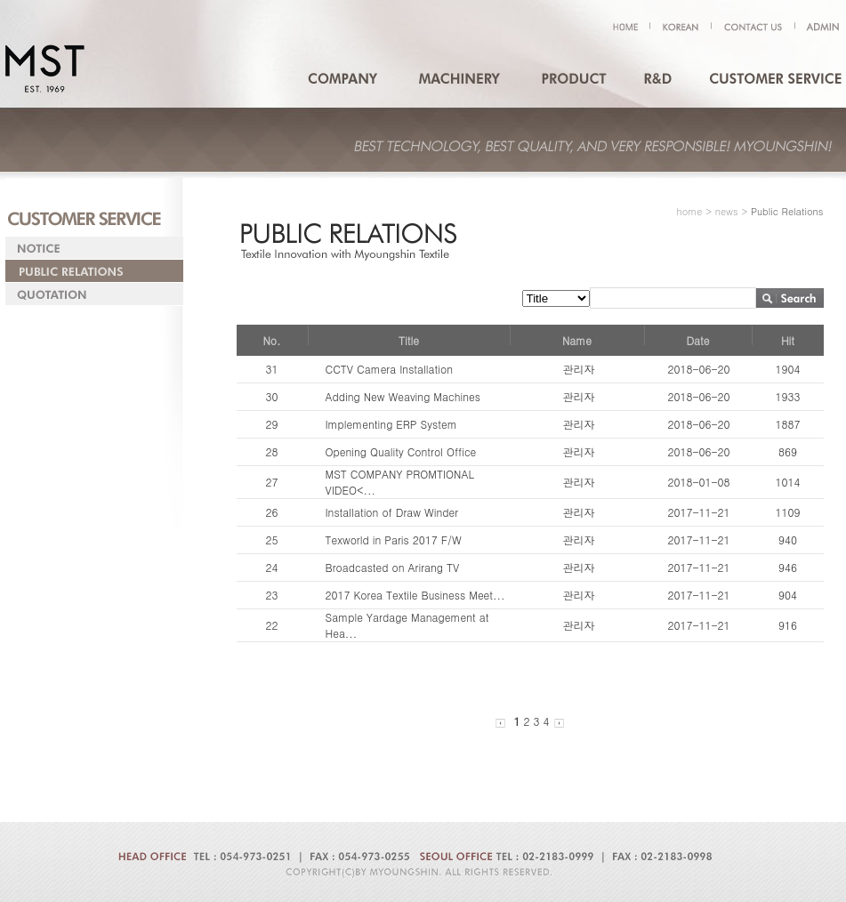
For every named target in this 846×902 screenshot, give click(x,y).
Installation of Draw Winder (392, 511)
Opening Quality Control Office (401, 451)
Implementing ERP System (391, 423)
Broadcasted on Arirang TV (393, 567)
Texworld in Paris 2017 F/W (394, 539)
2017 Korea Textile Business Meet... (415, 594)
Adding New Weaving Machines (403, 396)
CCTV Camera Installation (390, 368)
